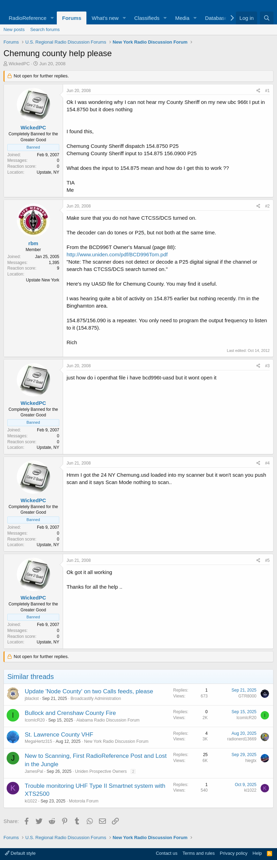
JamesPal (34, 771)
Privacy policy (233, 853)
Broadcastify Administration (95, 698)
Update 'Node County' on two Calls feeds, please (89, 691)
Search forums (45, 29)
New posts (14, 29)
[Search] (267, 18)
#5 (267, 560)
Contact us (166, 853)
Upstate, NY (48, 172)
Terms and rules (199, 853)
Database (216, 18)
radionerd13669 (241, 739)
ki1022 (31, 801)
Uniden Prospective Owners (101, 771)
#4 (267, 463)
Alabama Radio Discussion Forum (107, 720)
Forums (71, 18)
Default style (20, 853)
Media (182, 18)
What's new (105, 18)
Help (257, 853)
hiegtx (250, 760)
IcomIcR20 (35, 720)
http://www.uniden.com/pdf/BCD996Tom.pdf (117, 254)
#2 (267, 206)
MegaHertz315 (38, 741)
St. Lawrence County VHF (59, 734)
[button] (52, 18)
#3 (267, 365)
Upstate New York (42, 280)
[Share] (258, 91)
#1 (267, 90)
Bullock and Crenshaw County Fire (70, 713)
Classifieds (147, 18)
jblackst (32, 698)
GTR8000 (247, 696)
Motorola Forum (84, 801)
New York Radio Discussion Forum (116, 741)
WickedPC (19, 63)
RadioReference (27, 18)
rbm (33, 243)
